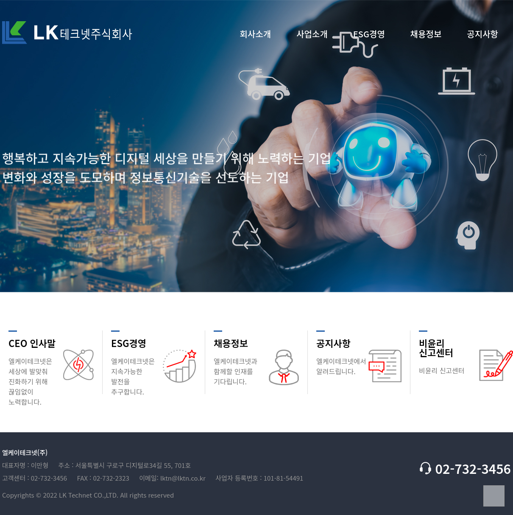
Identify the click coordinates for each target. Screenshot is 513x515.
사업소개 (312, 35)
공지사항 (482, 35)
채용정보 (426, 35)
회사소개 (255, 35)
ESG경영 (369, 35)
